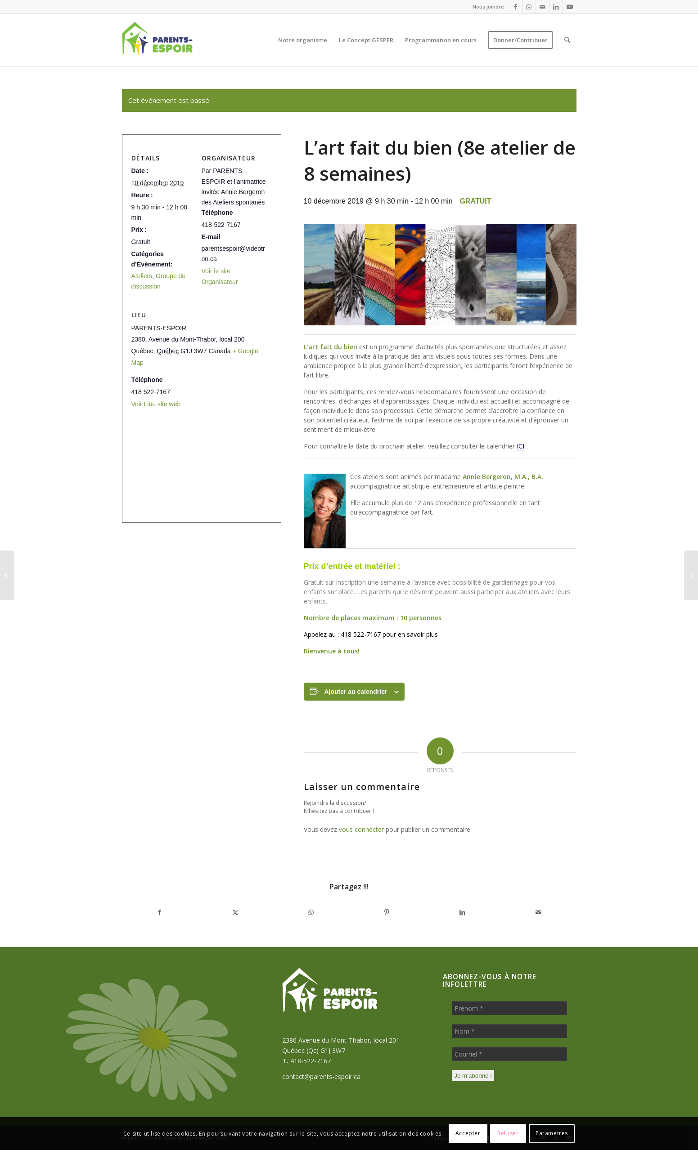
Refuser (507, 1133)
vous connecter (361, 829)
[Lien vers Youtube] (569, 6)
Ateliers (142, 276)
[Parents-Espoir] (177, 40)
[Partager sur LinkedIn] (462, 912)
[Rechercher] (567, 40)
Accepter (468, 1133)
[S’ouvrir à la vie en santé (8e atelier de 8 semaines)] (691, 575)
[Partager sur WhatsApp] (311, 912)
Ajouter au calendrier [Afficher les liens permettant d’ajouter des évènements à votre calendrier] (355, 691)
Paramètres (552, 1133)
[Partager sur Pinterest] (386, 912)
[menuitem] (486, 6)
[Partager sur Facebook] (160, 912)
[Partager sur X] (235, 912)
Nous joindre (488, 6)
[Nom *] (509, 1031)
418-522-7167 (310, 1061)
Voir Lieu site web (156, 404)
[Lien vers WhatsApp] (529, 6)
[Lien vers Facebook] (515, 6)
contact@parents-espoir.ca (321, 1076)
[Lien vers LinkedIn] (556, 6)
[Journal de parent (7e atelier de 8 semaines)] (7, 575)
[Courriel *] (509, 1054)
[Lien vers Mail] (542, 6)
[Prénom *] (509, 1008)
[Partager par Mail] (538, 912)
